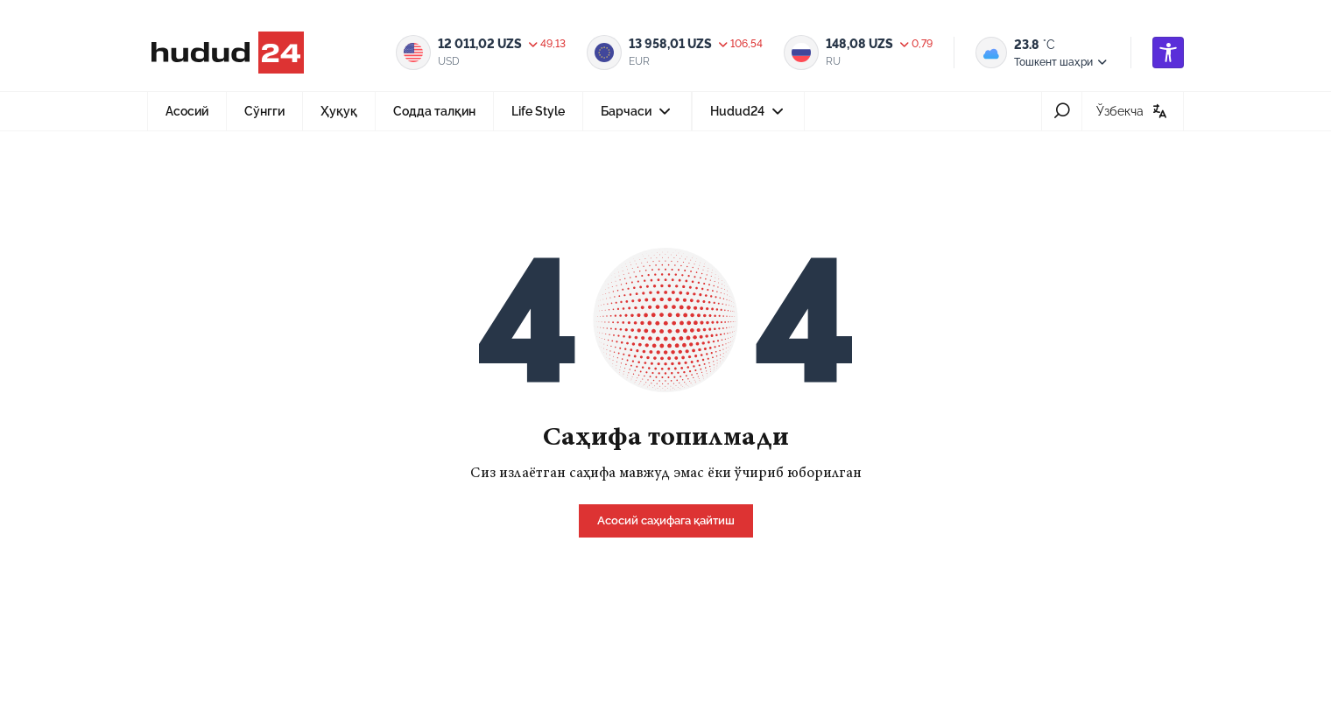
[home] (666, 519)
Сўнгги (264, 111)
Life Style (538, 111)
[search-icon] (1061, 111)
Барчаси (637, 116)
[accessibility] (1168, 52)
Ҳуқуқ (338, 111)
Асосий (186, 111)
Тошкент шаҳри (1061, 62)
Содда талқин (434, 111)
